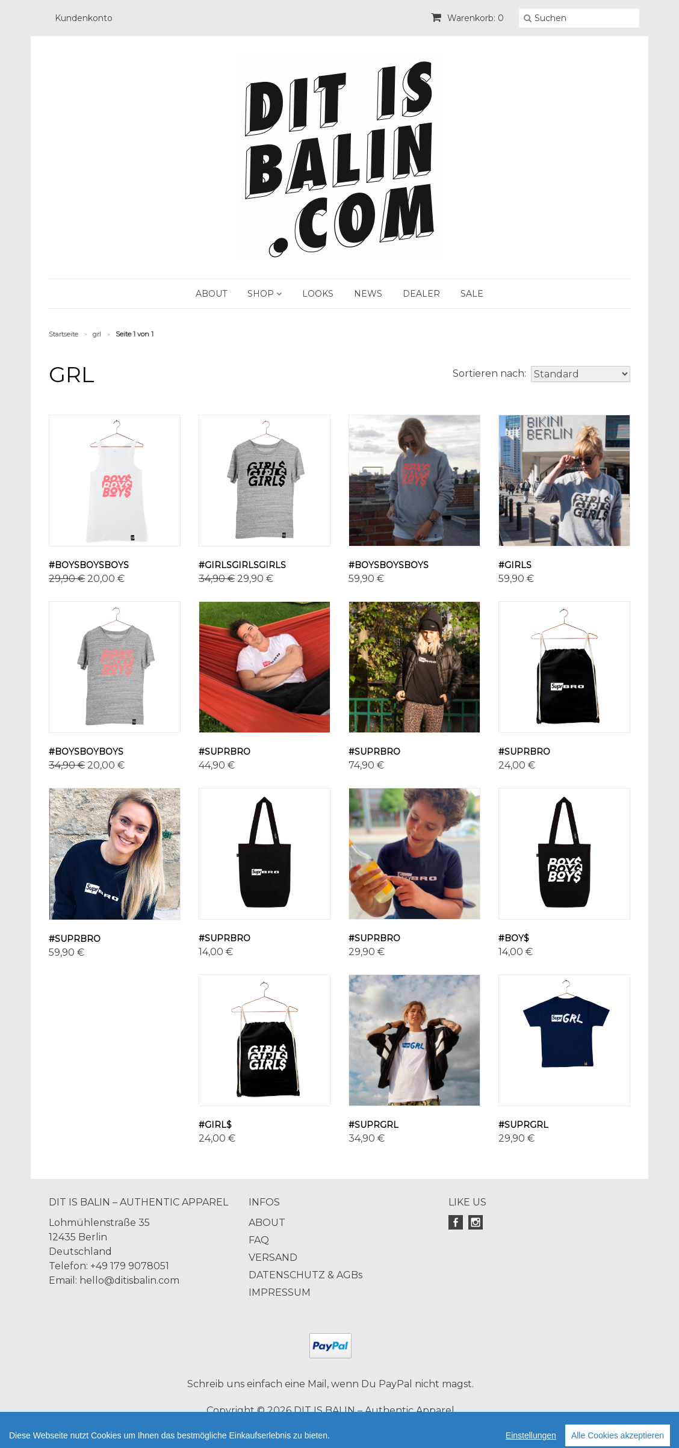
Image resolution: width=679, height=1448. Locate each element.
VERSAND (273, 1257)
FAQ (259, 1240)
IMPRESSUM (280, 1292)
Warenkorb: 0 (467, 18)
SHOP (264, 293)
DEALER (421, 293)
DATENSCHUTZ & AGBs (305, 1275)
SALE (471, 293)
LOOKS (317, 293)
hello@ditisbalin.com (129, 1280)
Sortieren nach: (489, 373)
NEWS (368, 293)
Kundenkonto (84, 18)
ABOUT (211, 293)
